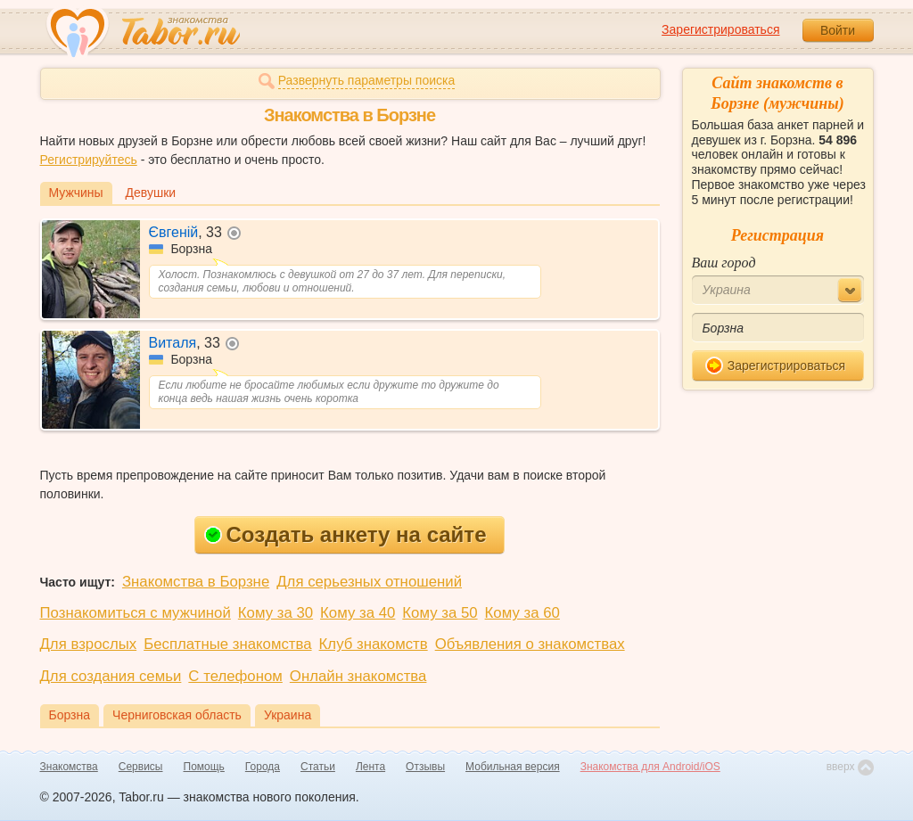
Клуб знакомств (373, 644)
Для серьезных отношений (369, 581)
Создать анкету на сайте (345, 534)
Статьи (317, 766)
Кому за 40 (357, 612)
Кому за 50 (439, 612)
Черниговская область (177, 715)
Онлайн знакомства (358, 676)
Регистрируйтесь (88, 159)
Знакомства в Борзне (195, 581)
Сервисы (141, 766)
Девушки (151, 192)
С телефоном (235, 676)
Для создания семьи (111, 676)
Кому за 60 (522, 612)
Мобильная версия (512, 766)
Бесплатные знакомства (227, 644)
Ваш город (724, 262)
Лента (370, 766)
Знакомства (69, 766)
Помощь (204, 766)
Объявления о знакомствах (530, 644)
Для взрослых (88, 644)
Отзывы (425, 766)
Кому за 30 (275, 612)
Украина (287, 715)
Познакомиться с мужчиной (135, 612)
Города (262, 766)
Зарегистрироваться (720, 29)
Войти (837, 30)
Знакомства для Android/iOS (650, 766)
